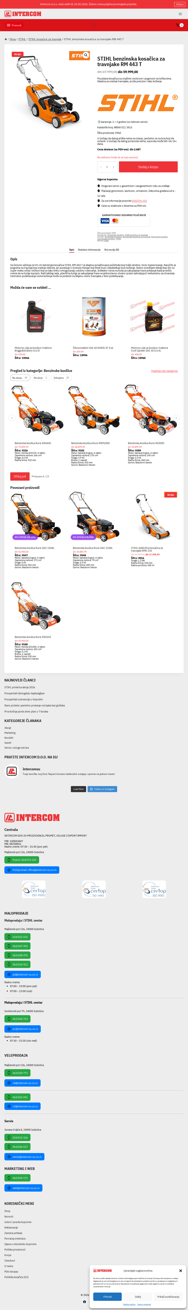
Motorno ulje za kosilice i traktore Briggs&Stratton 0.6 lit (33, 349)
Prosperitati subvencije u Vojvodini (23, 699)
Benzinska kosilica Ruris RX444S (33, 443)
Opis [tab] (71, 249)
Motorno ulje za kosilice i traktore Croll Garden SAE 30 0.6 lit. (149, 349)
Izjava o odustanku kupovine (20, 1244)
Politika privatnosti (14, 1249)
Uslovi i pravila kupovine (17, 1222)
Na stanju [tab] (20, 378)
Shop (7, 1211)
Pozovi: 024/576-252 (21, 860)
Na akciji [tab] (41, 378)
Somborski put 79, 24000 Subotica (24, 1010)
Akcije (7, 728)
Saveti (7, 742)
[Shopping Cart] (180, 25)
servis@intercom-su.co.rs (24, 1157)
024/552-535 (17, 937)
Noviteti (8, 737)
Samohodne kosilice (106, 239)
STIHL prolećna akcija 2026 (19, 687)
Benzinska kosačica (113, 237)
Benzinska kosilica (159, 237)
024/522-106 (17, 1137)
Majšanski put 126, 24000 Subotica (24, 852)
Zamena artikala (13, 1233)
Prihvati (107, 1296)
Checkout (9, 1260)
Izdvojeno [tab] (62, 378)
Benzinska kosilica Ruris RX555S (33, 637)
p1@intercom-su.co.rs (22, 1029)
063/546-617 (17, 1146)
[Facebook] (84, 1301)
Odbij (138, 1296)
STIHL (118, 239)
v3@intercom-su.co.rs (22, 1106)
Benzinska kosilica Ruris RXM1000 (90, 443)
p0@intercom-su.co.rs (22, 974)
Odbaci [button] (180, 4)
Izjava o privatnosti (144, 1304)
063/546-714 (17, 1019)
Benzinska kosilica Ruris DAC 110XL (93, 548)
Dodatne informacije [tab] (89, 249)
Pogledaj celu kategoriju (164, 371)
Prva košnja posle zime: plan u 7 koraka (26, 711)
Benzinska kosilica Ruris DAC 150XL (35, 548)
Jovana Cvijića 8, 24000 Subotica (22, 1129)
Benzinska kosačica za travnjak (136, 237)
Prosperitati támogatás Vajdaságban (24, 693)
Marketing (9, 732)
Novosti (8, 1216)
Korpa (7, 1255)
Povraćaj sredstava (15, 1238)
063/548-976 (17, 955)
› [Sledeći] (176, 418)
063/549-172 (17, 1178)
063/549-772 (17, 1073)
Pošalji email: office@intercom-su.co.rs (32, 870)
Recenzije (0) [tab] (111, 249)
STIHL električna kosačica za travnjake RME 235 (147, 549)
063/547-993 (17, 946)
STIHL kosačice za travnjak (120, 54)
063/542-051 (17, 1097)
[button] (180, 1271)
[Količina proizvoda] (107, 167)
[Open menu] (180, 14)
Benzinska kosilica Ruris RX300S (146, 443)
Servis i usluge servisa (16, 747)
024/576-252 (139, 200)
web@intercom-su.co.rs (23, 1188)
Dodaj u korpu (148, 167)
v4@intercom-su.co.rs (22, 1083)
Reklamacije (11, 1227)
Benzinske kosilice (115, 235)
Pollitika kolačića (129, 1304)
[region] (94, 426)
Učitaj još (20, 476)
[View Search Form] (94, 25)
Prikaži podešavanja (168, 1296)
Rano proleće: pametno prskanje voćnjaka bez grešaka (34, 705)
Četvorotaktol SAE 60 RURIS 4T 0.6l (93, 348)
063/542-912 (17, 964)
